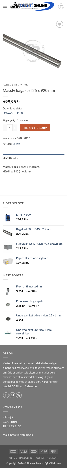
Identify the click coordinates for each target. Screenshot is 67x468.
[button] (5, 6)
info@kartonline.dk (21, 434)
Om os (13, 457)
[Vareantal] (10, 127)
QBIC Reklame (53, 463)
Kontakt (52, 457)
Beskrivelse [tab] (10, 157)
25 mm (24, 85)
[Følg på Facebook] (6, 395)
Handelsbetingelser (32, 457)
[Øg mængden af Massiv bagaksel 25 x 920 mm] (15, 127)
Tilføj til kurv (35, 127)
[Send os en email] (12, 395)
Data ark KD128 (13, 112)
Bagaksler (10, 85)
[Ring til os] (19, 395)
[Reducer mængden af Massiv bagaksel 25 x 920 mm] (5, 127)
